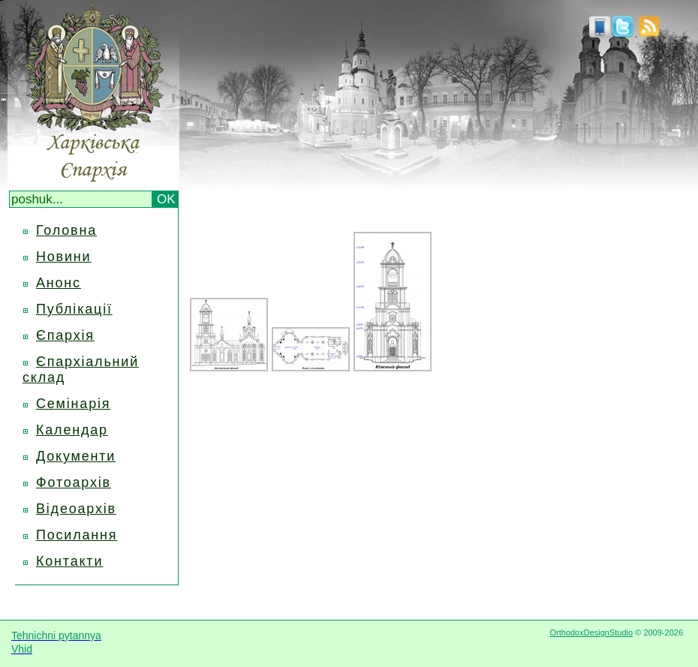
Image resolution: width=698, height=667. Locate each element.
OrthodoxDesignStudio (591, 632)
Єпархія (65, 335)
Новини (63, 256)
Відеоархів (76, 508)
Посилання (76, 534)
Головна (66, 230)
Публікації (74, 309)
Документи (76, 456)
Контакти (69, 561)
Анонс (58, 282)
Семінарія (73, 403)
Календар (72, 429)
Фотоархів (73, 482)
